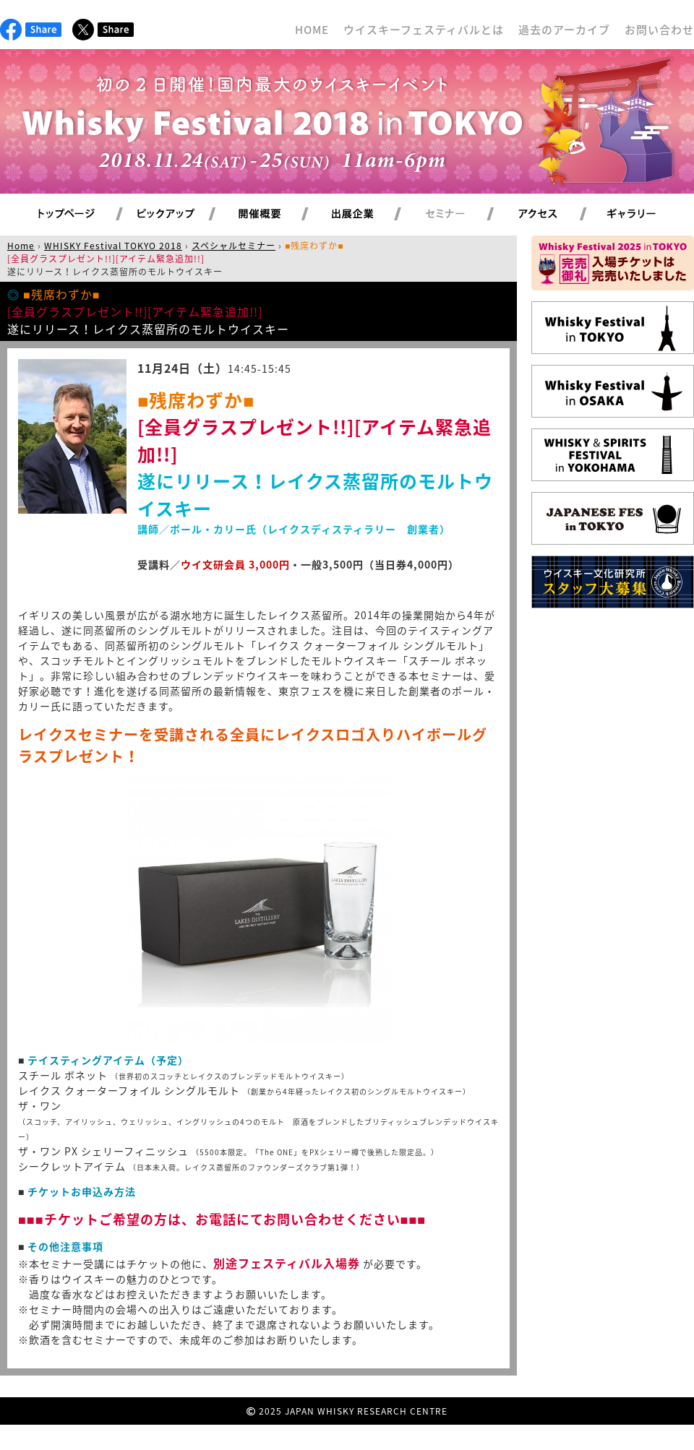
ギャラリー (648, 214)
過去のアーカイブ (564, 30)
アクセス (555, 214)
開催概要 (277, 214)
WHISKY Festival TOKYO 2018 (113, 245)
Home (21, 245)
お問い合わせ (659, 30)
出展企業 (369, 214)
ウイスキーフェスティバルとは (423, 30)
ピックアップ (184, 214)
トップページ (68, 214)
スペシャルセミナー (233, 245)
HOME (312, 30)
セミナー (462, 214)
